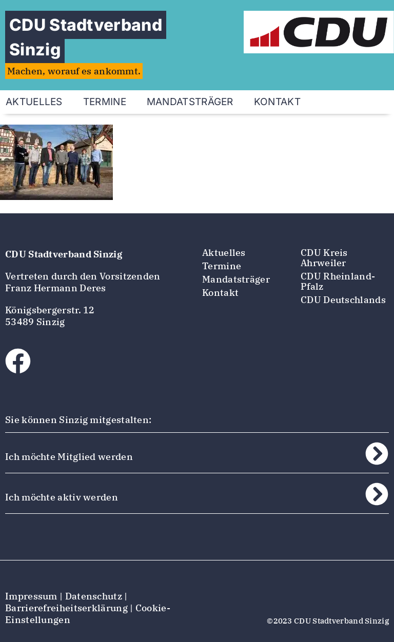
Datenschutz (93, 596)
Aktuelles (224, 252)
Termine (104, 102)
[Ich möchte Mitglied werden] (376, 453)
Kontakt (277, 102)
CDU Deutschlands (343, 300)
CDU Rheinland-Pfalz (338, 281)
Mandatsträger (190, 102)
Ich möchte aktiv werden (61, 497)
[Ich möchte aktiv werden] (376, 494)
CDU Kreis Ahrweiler (324, 258)
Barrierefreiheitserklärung (66, 608)
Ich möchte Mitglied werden (69, 457)
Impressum (31, 596)
